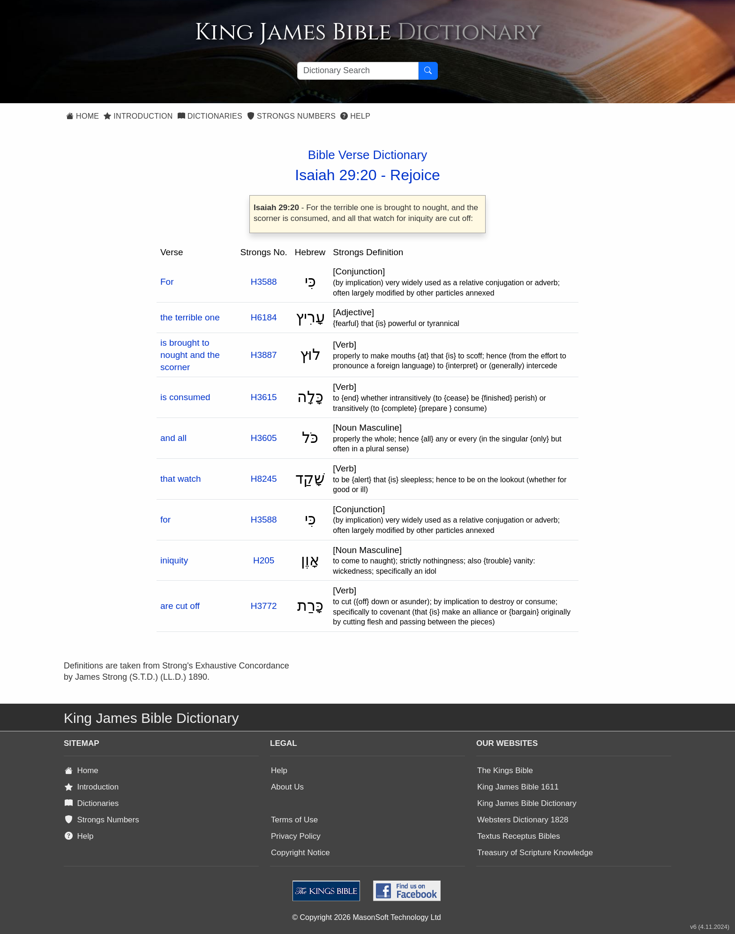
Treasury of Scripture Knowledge (535, 852)
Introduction (138, 116)
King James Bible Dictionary (527, 803)
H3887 (264, 355)
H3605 (264, 438)
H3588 (264, 282)
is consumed (185, 397)
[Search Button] (428, 71)
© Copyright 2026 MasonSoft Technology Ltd (366, 917)
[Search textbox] (358, 71)
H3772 (264, 606)
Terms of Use (294, 819)
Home (82, 116)
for (165, 519)
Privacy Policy (296, 836)
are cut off (180, 606)
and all (173, 438)
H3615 (264, 397)
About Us (287, 786)
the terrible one (190, 317)
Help (355, 116)
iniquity (174, 560)
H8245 (264, 479)
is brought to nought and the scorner (190, 355)
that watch (180, 479)
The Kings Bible (505, 770)
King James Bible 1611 (518, 786)
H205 (263, 560)
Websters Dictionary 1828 (522, 819)
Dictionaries (210, 116)
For (167, 282)
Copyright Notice (300, 852)
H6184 (264, 317)
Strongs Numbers (291, 116)
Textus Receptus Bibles (518, 836)
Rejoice (415, 175)
